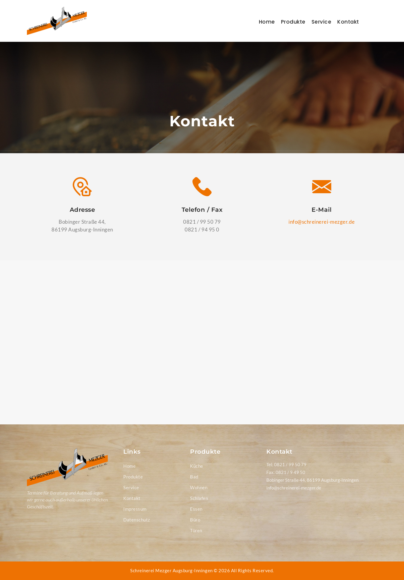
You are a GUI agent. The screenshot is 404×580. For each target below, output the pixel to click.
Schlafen (199, 498)
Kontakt (348, 22)
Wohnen (198, 487)
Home (267, 22)
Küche (196, 466)
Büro (195, 519)
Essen (196, 509)
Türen (196, 530)
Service (322, 22)
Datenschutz (136, 519)
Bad (194, 476)
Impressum (135, 509)
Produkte (293, 22)
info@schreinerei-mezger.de (321, 222)
